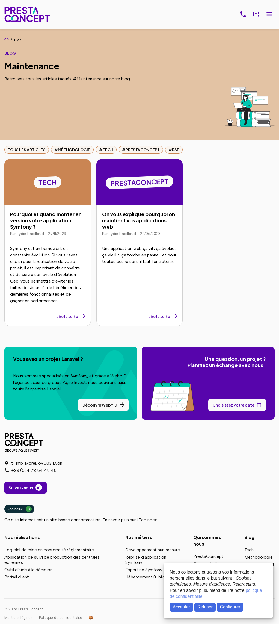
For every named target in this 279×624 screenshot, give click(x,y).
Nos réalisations (22, 537)
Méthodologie (74, 149)
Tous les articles (27, 149)
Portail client (16, 577)
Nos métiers (138, 537)
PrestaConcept (27, 14)
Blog (249, 537)
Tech (108, 149)
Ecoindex (20, 509)
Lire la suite (67, 316)
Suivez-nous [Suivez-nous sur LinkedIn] (21, 487)
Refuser (205, 607)
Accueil (6, 39)
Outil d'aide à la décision (28, 569)
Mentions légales (18, 618)
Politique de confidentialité (60, 618)
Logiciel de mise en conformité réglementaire (49, 549)
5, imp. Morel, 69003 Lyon (36, 463)
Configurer (230, 607)
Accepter (181, 607)
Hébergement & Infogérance (153, 577)
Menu (269, 14)
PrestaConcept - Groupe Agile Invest (24, 442)
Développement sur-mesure (152, 549)
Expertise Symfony (143, 569)
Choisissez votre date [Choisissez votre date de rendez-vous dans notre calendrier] (233, 404)
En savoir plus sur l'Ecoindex (129, 519)
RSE (175, 149)
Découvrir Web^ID (99, 404)
